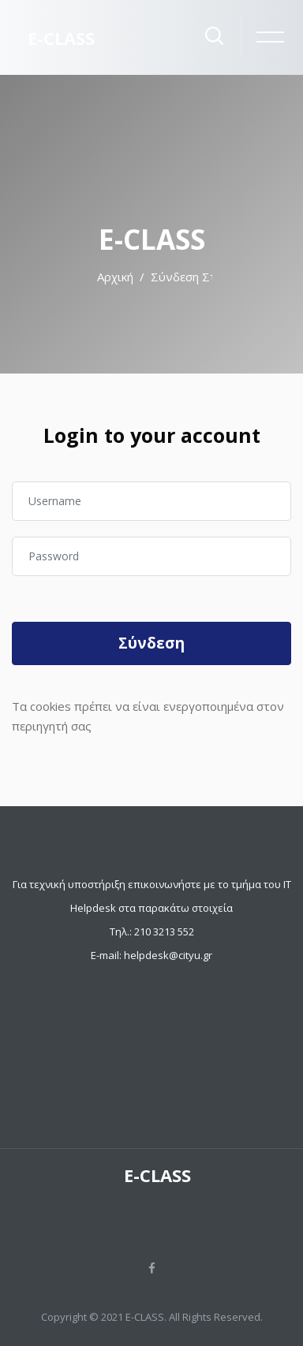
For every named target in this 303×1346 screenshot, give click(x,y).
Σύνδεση (151, 643)
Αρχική (115, 276)
